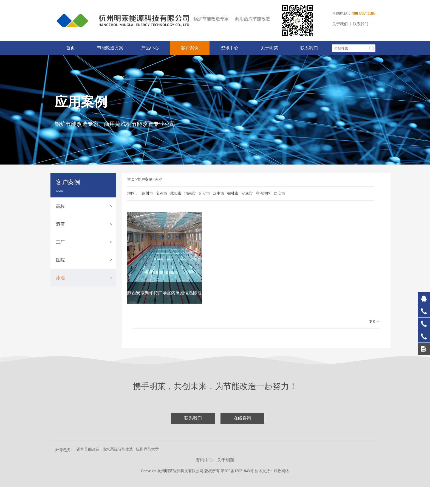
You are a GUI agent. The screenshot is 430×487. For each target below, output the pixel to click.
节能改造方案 (110, 48)
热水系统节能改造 (117, 449)
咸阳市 (176, 193)
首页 (70, 48)
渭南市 (190, 193)
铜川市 (147, 193)
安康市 (247, 193)
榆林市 (233, 193)
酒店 (84, 224)
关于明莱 (269, 48)
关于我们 (340, 24)
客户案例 (190, 48)
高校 (84, 206)
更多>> (374, 322)
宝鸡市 (161, 193)
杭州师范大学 (147, 449)
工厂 (84, 242)
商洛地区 (263, 193)
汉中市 (218, 193)
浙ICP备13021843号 (237, 471)
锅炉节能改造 (88, 449)
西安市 (279, 193)
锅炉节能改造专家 (211, 18)
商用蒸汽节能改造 (252, 18)
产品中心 (150, 48)
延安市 (204, 193)
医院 (84, 260)
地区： (133, 193)
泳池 (84, 278)
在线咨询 (242, 418)
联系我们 (360, 24)
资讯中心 (229, 48)
